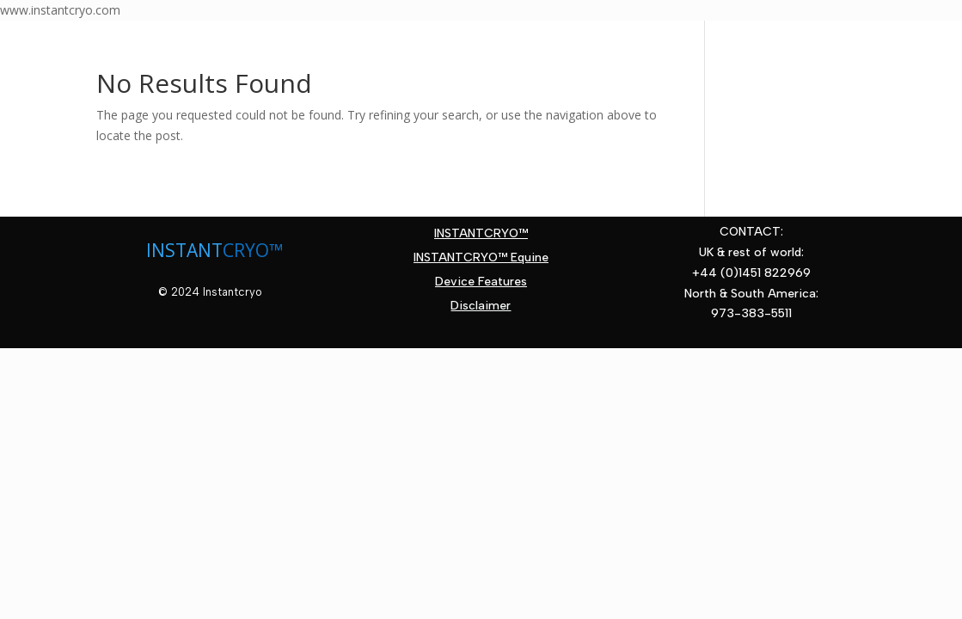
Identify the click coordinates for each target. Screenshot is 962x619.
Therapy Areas (291, 44)
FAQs (549, 44)
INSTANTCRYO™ (481, 233)
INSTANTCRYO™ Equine (481, 257)
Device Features (447, 44)
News (608, 44)
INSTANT (184, 250)
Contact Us (131, 70)
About (175, 44)
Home (110, 44)
